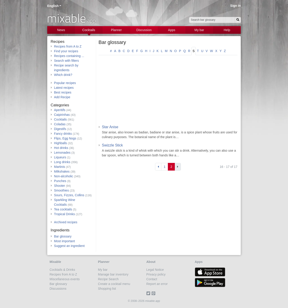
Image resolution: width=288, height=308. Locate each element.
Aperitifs (59, 110)
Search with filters (66, 60)
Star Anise (110, 127)
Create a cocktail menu (114, 284)
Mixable (55, 262)
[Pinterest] (154, 293)
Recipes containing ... (69, 56)
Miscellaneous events (65, 279)
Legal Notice (155, 269)
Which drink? (63, 75)
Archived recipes (65, 222)
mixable (71, 18)
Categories (60, 105)
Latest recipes (64, 87)
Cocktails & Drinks (62, 269)
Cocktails (88, 30)
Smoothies (61, 190)
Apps (171, 30)
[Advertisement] (168, 91)
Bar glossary (112, 42)
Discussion (144, 30)
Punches (60, 181)
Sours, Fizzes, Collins (69, 195)
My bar (199, 30)
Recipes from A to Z (67, 46)
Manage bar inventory (113, 274)
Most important (64, 241)
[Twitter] (149, 293)
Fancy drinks (63, 133)
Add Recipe (62, 97)
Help (227, 30)
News (61, 30)
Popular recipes (65, 83)
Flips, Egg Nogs (65, 138)
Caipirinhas (62, 114)
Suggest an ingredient (69, 246)
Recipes (57, 41)
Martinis (59, 167)
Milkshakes (62, 171)
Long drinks (62, 162)
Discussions (58, 288)
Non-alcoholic (63, 176)
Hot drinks (61, 148)
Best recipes (62, 92)
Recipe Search (108, 279)
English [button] (53, 6)
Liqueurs (60, 157)
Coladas (59, 124)
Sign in (235, 5)
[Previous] (158, 167)
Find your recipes (66, 51)
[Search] (238, 20)
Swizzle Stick (112, 145)
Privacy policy (156, 274)
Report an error (157, 284)
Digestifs (60, 129)
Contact (151, 279)
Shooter (59, 185)
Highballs (60, 143)
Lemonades (62, 152)
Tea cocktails (63, 209)
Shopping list (107, 288)
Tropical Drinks (64, 214)
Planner (116, 30)
